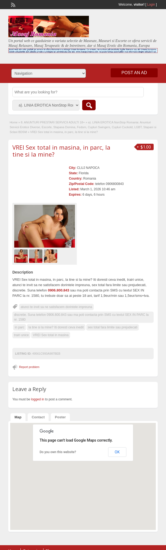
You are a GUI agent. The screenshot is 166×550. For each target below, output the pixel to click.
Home (13, 122)
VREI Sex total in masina (50, 335)
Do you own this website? (58, 452)
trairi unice (21, 335)
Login (151, 4)
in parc (19, 327)
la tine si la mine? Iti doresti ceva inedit (56, 327)
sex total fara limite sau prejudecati (113, 327)
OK (117, 452)
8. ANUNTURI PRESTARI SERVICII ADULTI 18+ (53, 122)
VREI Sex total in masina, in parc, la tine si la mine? (61, 150)
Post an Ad (134, 72)
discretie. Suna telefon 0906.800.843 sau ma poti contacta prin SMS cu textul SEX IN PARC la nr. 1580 (81, 317)
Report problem (29, 367)
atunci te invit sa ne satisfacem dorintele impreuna (56, 307)
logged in (37, 399)
